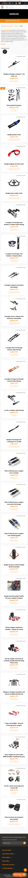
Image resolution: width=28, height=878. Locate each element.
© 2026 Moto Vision (9, 876)
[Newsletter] (24, 843)
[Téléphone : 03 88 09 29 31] (13, 3)
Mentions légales (7, 875)
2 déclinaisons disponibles (14, 139)
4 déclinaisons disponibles (14, 198)
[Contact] (10, 3)
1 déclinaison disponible (14, 292)
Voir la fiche (14, 110)
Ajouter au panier (14, 81)
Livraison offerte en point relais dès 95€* (14, 0)
